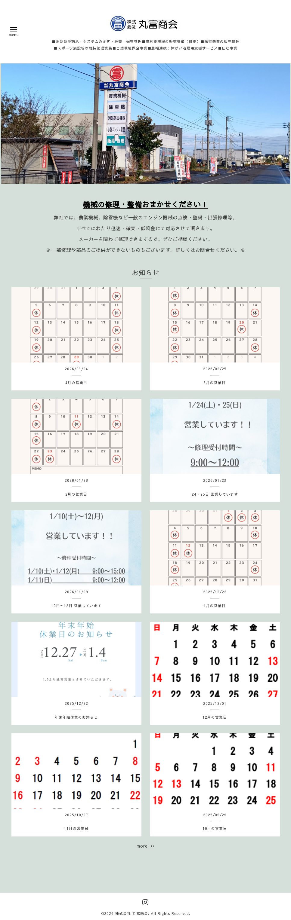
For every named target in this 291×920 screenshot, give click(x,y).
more (145, 846)
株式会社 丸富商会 (131, 913)
